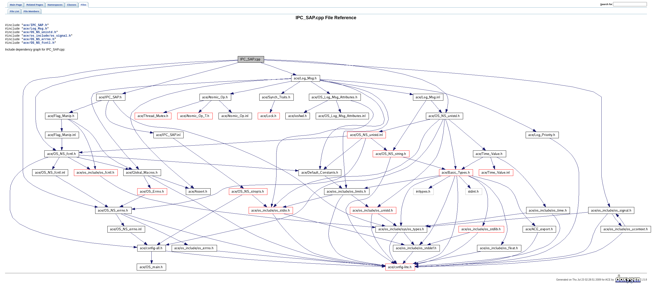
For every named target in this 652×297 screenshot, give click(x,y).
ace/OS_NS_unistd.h (39, 34)
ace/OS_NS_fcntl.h (38, 47)
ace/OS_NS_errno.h (38, 43)
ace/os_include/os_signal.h (47, 38)
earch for (606, 4)
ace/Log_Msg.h (35, 30)
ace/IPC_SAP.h (35, 26)
